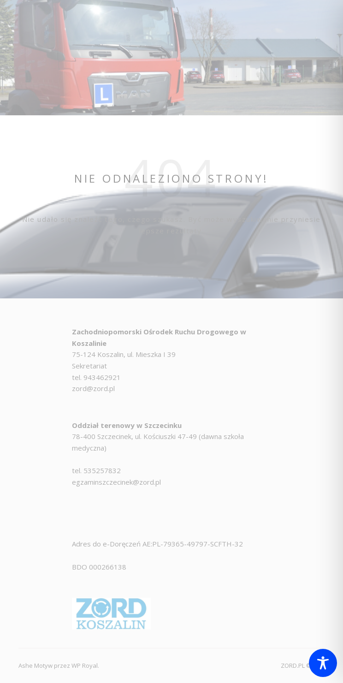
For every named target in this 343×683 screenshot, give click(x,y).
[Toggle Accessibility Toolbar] (323, 663)
